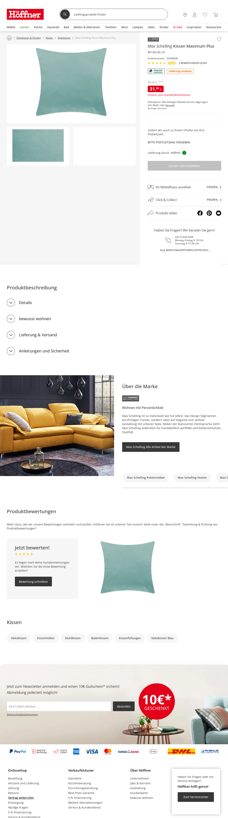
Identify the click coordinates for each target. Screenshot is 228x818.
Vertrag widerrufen (21, 798)
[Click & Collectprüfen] (184, 200)
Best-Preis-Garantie (81, 793)
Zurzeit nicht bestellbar (184, 166)
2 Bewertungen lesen (193, 63)
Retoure (13, 793)
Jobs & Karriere (140, 783)
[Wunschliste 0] (204, 14)
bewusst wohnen (35, 318)
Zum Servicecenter (195, 797)
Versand (169, 105)
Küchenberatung (79, 783)
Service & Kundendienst (84, 807)
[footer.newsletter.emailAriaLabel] (59, 706)
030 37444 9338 (184, 237)
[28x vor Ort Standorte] (185, 15)
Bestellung (15, 778)
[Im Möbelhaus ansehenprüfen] (184, 187)
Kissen (14, 622)
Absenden (124, 706)
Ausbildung (138, 788)
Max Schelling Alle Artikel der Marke (150, 447)
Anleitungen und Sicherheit (44, 351)
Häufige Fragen (18, 807)
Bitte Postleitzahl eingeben (169, 142)
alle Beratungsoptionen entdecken (184, 250)
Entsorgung (16, 802)
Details (25, 302)
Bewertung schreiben (33, 582)
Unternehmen (139, 778)
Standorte (75, 778)
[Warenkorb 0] (216, 15)
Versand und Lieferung (23, 783)
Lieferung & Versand (38, 335)
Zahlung (13, 788)
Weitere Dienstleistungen (85, 802)
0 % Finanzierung (19, 812)
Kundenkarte (139, 793)
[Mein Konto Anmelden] (194, 15)
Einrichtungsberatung (83, 788)
